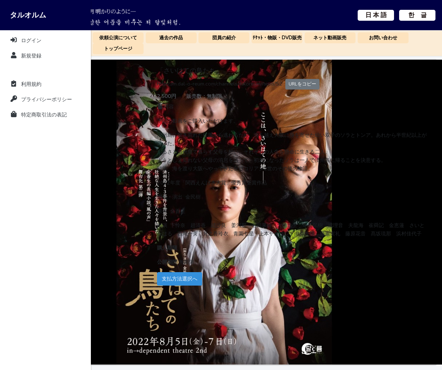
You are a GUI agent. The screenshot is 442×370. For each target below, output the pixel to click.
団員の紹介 (224, 38)
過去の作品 (171, 38)
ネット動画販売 (329, 38)
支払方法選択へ (239, 295)
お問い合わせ (383, 38)
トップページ (118, 48)
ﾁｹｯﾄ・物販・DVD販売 (277, 38)
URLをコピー (362, 84)
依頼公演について (118, 38)
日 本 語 (376, 15)
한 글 (417, 15)
